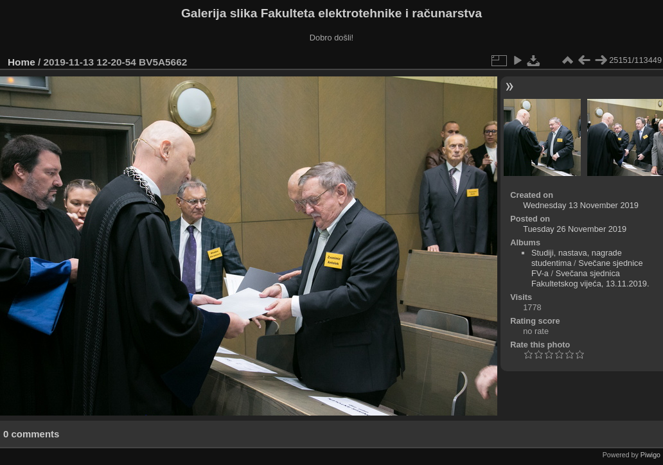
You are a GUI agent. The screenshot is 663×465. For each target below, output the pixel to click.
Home (21, 62)
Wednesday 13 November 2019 (581, 205)
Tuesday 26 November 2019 (574, 229)
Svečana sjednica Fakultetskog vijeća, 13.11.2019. (590, 278)
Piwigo (650, 455)
